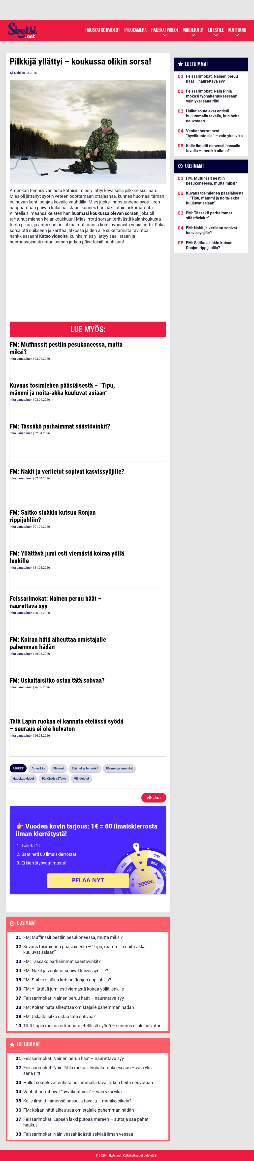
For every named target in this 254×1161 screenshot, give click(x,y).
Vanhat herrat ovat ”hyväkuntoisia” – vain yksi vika (72, 1091)
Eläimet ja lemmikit (85, 768)
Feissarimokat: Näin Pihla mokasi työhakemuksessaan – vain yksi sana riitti (88, 1070)
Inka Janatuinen (21, 359)
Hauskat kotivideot (102, 30)
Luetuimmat (28, 1044)
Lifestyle (216, 30)
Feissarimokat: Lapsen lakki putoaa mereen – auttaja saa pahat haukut (86, 1122)
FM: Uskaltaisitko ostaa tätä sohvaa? (57, 680)
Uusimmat (26, 923)
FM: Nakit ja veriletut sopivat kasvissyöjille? (67, 471)
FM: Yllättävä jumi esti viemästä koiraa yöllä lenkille (67, 557)
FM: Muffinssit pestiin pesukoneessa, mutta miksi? (66, 348)
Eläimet (58, 768)
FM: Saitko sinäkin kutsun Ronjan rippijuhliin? (53, 516)
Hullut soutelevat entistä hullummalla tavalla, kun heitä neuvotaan (88, 1082)
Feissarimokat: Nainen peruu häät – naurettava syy (55, 602)
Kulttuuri (237, 30)
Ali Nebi (15, 73)
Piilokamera (135, 30)
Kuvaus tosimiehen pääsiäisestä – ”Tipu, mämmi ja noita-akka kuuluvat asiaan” (62, 389)
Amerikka (38, 768)
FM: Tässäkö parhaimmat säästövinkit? (60, 426)
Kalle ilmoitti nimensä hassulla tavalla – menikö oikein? (77, 1100)
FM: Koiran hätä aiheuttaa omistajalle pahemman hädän (58, 643)
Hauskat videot (164, 30)
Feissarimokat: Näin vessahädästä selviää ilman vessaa (78, 1134)
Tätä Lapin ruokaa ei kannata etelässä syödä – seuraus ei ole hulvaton (66, 725)
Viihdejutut (193, 30)
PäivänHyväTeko (54, 778)
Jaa (154, 797)
